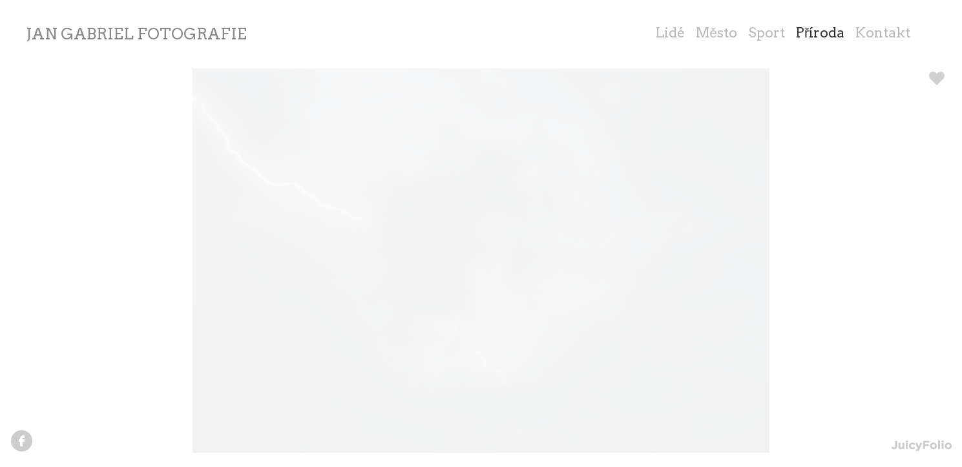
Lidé (670, 33)
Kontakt (882, 33)
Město (716, 33)
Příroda (820, 33)
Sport (766, 33)
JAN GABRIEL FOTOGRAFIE (136, 34)
